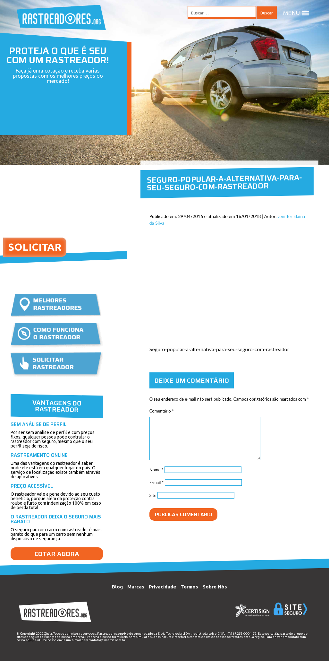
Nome (156, 469)
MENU (296, 13)
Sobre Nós (215, 586)
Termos (189, 586)
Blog (117, 586)
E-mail (156, 482)
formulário (120, 637)
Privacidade (162, 586)
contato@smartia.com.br (107, 640)
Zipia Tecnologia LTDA (174, 633)
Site (152, 495)
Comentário (161, 410)
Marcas (135, 586)
